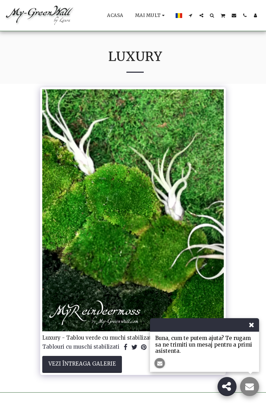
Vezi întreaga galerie (82, 363)
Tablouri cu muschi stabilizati (80, 347)
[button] (191, 15)
